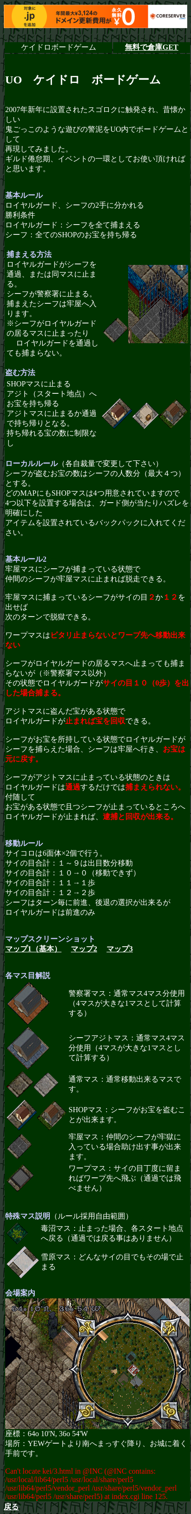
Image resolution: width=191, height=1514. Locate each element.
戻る (11, 1507)
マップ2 (84, 949)
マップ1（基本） (33, 949)
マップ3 (120, 949)
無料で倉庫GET (151, 47)
